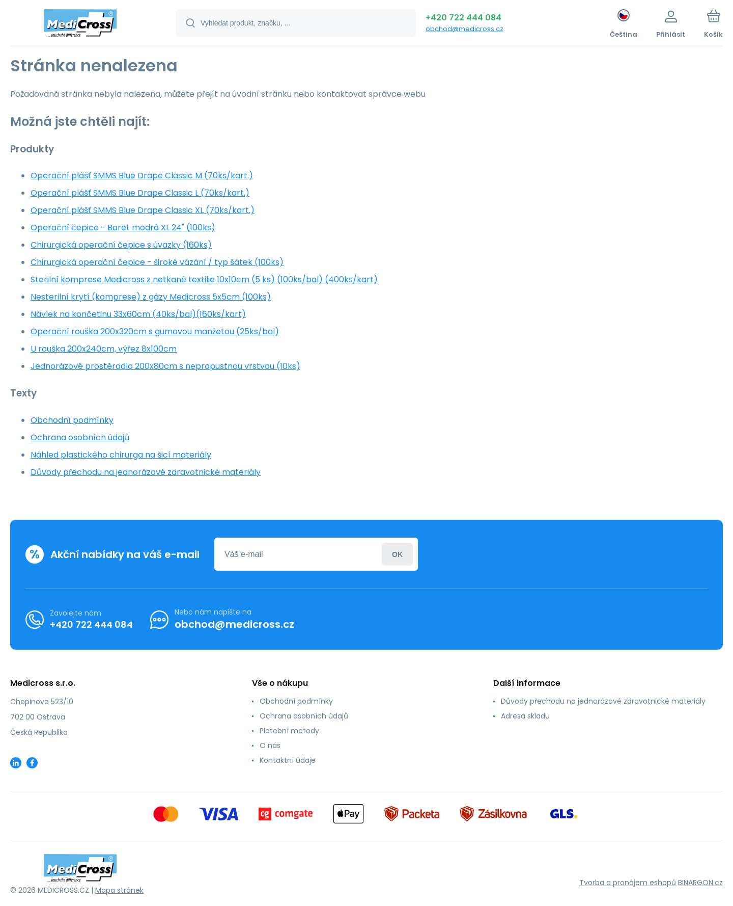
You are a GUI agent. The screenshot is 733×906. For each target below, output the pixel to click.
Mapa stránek (119, 890)
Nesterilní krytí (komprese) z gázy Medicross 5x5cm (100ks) (151, 297)
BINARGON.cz (700, 882)
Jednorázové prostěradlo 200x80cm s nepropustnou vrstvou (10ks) (165, 366)
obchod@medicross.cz (464, 29)
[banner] (80, 24)
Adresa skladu (525, 716)
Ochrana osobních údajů (80, 437)
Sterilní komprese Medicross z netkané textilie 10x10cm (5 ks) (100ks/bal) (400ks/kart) (204, 279)
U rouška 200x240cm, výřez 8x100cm (104, 349)
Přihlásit (397, 554)
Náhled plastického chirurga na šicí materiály (121, 455)
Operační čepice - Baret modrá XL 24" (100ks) (123, 227)
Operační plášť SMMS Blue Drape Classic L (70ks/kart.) (140, 193)
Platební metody (289, 731)
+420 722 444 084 (463, 17)
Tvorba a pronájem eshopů (627, 882)
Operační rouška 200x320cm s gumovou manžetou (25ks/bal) (155, 331)
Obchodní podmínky (72, 420)
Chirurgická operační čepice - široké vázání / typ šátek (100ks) (157, 262)
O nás (270, 745)
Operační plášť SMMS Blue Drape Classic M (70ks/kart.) (142, 175)
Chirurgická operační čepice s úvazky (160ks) (121, 245)
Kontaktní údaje (288, 760)
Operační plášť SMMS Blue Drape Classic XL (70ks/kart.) (143, 210)
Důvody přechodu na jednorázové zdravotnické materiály (146, 472)
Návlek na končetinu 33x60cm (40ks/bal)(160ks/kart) (138, 314)
